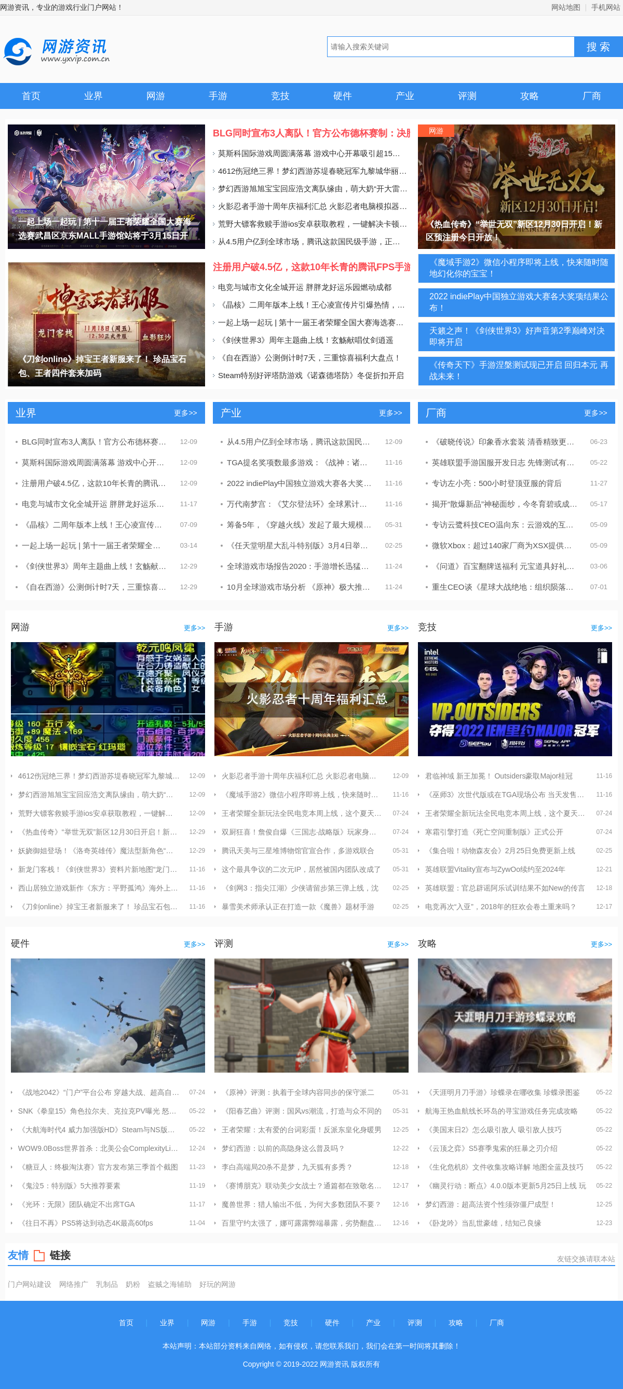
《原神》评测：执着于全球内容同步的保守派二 (298, 1092)
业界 (93, 96)
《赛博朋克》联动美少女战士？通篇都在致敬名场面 (302, 1186)
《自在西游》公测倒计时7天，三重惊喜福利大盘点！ (307, 357)
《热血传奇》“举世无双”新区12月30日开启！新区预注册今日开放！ (99, 832)
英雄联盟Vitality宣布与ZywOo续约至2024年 (495, 869)
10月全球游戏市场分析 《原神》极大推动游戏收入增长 (300, 586)
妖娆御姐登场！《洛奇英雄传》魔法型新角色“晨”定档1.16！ (99, 850)
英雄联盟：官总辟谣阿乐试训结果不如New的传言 (505, 888)
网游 (155, 96)
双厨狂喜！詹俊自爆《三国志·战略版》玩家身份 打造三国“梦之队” (302, 832)
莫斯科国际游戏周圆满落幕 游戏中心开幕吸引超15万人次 (310, 153)
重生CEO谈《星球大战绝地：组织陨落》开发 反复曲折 (505, 586)
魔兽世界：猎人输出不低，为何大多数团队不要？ (302, 1204)
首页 (31, 96)
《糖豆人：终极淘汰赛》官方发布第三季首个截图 (98, 1167)
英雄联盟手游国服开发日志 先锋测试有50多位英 (505, 462)
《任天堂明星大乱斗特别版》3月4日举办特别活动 (300, 545)
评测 (467, 96)
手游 (218, 96)
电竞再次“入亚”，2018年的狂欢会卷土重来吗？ (501, 906)
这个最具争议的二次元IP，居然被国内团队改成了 (301, 869)
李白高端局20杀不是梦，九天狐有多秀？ (288, 1167)
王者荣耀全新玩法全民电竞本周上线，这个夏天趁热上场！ (302, 813)
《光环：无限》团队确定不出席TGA (76, 1204)
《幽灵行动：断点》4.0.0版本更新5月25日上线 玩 (505, 1186)
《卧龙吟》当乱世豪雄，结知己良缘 (483, 1223)
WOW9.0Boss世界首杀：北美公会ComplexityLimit (99, 1148)
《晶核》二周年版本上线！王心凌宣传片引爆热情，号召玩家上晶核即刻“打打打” (310, 304)
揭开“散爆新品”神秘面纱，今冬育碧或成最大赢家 (505, 503)
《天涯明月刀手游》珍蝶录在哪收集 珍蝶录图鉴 (502, 1092)
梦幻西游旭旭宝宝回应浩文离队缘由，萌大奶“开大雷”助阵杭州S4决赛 (310, 188)
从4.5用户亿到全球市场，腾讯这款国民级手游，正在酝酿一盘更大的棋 (310, 241)
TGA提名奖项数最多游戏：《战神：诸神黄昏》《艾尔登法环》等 (300, 462)
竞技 (280, 96)
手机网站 (605, 7)
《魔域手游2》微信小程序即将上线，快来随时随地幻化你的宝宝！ (302, 794)
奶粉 (133, 1284)
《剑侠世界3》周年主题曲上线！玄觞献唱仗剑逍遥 (303, 340)
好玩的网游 (217, 1284)
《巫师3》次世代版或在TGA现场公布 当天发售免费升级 (506, 794)
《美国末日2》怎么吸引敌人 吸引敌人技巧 (493, 1130)
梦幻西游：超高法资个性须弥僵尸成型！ (490, 1204)
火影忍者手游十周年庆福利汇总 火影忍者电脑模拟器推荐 (310, 206)
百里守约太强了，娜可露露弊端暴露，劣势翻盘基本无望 (302, 1223)
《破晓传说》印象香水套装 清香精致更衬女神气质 (505, 441)
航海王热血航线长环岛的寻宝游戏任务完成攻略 (501, 1111)
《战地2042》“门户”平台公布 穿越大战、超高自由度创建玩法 (99, 1092)
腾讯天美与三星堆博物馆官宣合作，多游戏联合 (298, 850)
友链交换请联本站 (586, 1258)
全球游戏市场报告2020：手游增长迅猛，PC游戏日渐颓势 (300, 566)
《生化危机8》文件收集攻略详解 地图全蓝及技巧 (504, 1167)
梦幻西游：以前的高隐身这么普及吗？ (283, 1148)
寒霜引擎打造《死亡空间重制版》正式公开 (494, 832)
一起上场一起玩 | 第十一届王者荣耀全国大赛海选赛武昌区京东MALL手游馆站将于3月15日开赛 (310, 322)
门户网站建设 (29, 1284)
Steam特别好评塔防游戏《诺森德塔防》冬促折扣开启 (308, 375)
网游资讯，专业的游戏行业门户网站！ (62, 7)
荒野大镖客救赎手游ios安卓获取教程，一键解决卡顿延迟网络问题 (310, 223)
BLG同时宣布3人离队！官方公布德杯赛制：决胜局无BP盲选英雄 (95, 441)
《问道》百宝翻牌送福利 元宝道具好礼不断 (505, 566)
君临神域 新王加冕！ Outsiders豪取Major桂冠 (499, 776)
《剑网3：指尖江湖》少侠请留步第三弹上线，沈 (300, 888)
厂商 (592, 96)
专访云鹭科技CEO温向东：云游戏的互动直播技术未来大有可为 (505, 524)
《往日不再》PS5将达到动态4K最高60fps (85, 1223)
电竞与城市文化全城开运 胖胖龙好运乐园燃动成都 (302, 287)
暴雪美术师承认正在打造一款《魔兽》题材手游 (298, 906)
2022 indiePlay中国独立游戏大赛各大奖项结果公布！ (300, 483)
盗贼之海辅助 (170, 1284)
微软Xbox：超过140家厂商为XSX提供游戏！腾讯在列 (505, 545)
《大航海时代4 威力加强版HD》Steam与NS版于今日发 (99, 1130)
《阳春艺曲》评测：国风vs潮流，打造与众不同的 (302, 1111)
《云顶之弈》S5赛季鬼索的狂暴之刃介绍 (491, 1148)
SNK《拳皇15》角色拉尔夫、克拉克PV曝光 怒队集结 (99, 1111)
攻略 (529, 96)
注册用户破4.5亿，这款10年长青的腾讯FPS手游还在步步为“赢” (95, 483)
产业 (405, 96)
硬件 (342, 96)
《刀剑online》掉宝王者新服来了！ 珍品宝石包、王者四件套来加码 (99, 906)
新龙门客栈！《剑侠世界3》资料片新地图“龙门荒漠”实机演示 (99, 869)
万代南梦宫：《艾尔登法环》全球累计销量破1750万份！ (300, 503)
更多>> (185, 413)
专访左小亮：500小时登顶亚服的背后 (497, 483)
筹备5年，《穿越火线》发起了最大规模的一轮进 (300, 524)
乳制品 (107, 1284)
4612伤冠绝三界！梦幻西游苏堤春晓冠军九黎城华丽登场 (310, 170)
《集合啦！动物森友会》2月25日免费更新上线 (500, 850)
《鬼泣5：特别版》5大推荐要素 (69, 1186)
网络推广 (73, 1284)
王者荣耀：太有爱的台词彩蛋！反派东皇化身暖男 (302, 1130)
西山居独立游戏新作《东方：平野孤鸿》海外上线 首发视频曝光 (99, 888)
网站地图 (565, 7)
